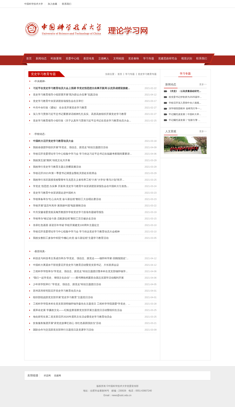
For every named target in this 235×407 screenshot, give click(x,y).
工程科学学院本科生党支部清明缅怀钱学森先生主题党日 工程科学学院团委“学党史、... (81, 303)
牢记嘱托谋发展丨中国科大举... (185, 114)
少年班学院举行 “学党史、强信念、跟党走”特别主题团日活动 (67, 284)
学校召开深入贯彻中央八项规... (185, 102)
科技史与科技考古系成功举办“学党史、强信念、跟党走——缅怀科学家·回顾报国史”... (80, 258)
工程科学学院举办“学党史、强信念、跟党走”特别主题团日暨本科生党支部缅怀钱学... (80, 271)
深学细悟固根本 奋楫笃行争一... (185, 108)
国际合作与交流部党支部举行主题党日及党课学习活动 (63, 329)
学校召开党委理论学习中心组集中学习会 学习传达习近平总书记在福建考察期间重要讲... (82, 153)
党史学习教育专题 (147, 74)
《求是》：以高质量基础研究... (185, 91)
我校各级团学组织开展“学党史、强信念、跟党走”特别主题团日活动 (70, 147)
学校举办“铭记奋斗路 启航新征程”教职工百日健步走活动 (64, 218)
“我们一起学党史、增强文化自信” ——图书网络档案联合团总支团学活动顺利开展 (78, 277)
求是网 (47, 375)
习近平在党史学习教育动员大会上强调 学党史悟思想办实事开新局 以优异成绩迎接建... (81, 88)
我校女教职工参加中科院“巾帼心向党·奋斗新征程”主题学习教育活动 (71, 237)
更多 (203, 84)
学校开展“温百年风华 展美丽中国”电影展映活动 (59, 205)
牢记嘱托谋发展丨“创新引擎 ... (184, 120)
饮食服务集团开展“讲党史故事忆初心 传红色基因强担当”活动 (67, 323)
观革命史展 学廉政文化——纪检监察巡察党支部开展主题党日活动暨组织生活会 (77, 310)
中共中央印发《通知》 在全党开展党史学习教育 (60, 107)
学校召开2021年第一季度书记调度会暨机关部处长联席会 (65, 173)
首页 (120, 74)
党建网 (57, 375)
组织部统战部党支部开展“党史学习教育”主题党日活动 (63, 297)
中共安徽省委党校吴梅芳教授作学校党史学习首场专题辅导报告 (68, 212)
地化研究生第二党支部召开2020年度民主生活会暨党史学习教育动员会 (72, 316)
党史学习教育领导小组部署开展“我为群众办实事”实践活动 (65, 94)
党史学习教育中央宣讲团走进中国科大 (54, 192)
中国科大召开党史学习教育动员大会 (53, 140)
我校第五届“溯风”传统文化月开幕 (51, 160)
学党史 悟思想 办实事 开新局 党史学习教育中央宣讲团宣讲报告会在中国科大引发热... (81, 186)
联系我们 (66, 4)
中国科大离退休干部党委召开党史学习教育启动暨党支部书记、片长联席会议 (76, 264)
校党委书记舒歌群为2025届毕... (185, 97)
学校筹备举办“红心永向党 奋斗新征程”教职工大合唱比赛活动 (67, 199)
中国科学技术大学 (33, 4)
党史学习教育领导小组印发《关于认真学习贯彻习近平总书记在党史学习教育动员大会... (82, 120)
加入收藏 (52, 4)
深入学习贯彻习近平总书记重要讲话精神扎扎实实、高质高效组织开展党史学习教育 (79, 114)
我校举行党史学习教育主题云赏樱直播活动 (57, 166)
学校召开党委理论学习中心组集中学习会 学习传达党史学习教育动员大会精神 (76, 231)
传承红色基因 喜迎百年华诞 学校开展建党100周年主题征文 (66, 225)
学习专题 (130, 74)
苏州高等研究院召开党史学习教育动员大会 (57, 290)
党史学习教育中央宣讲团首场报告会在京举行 (58, 101)
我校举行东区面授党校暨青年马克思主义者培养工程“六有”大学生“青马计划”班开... (78, 179)
